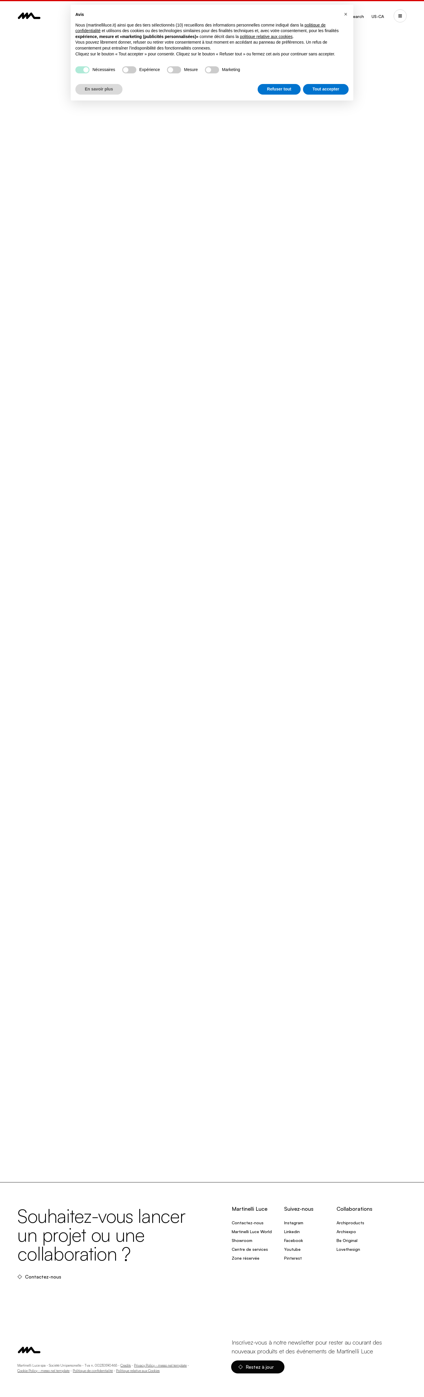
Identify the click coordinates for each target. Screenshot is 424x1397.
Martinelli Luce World (252, 1231)
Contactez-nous (39, 1277)
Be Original (347, 1240)
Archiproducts (350, 1222)
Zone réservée (245, 1258)
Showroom (242, 1240)
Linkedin (292, 1231)
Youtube (292, 1249)
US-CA (378, 16)
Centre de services (250, 1249)
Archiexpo (346, 1231)
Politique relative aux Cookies (138, 1370)
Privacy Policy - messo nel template (160, 1365)
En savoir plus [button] (99, 89)
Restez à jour (256, 1367)
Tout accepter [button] (325, 89)
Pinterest (293, 1258)
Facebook (293, 1240)
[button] (345, 14)
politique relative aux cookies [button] (266, 36)
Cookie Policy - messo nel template (43, 1370)
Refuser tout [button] (279, 89)
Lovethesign (348, 1249)
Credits (125, 1365)
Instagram (293, 1222)
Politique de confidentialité (93, 1370)
